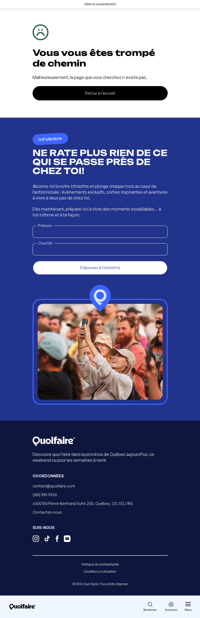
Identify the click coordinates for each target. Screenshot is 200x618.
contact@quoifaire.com (54, 486)
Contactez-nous (47, 512)
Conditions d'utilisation (100, 571)
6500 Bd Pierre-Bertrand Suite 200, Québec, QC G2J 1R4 (83, 503)
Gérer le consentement (100, 4)
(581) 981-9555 (45, 494)
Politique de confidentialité (100, 564)
